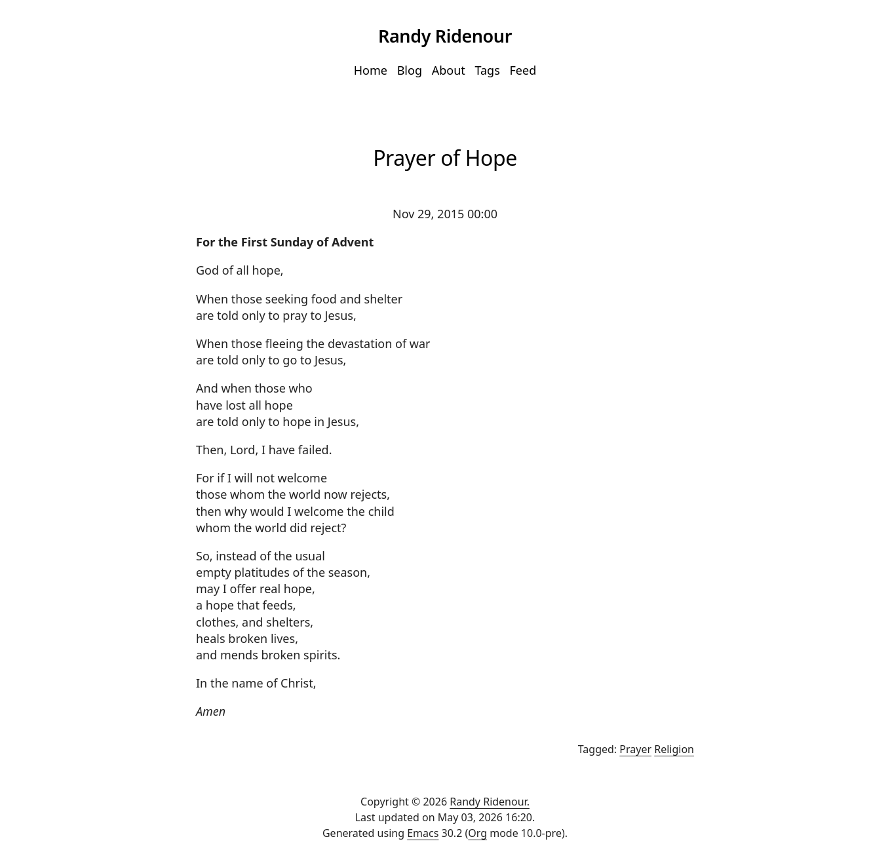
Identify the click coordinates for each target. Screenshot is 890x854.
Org (477, 833)
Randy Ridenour (445, 36)
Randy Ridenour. (490, 801)
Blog (409, 70)
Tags (486, 70)
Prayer (635, 749)
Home (370, 70)
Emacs (422, 833)
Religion (674, 749)
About (448, 70)
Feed (523, 70)
